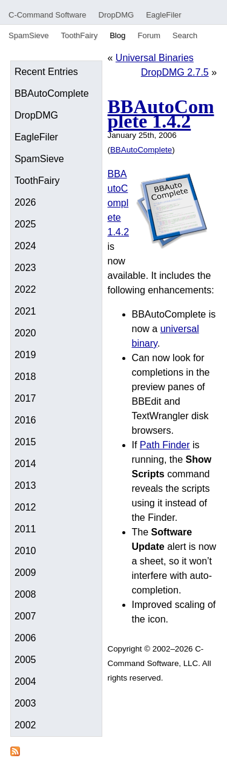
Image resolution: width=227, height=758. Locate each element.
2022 (25, 289)
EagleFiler (164, 14)
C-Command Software (47, 14)
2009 (25, 572)
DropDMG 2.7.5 (175, 72)
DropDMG (116, 14)
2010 (25, 551)
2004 (25, 681)
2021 (25, 311)
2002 (25, 725)
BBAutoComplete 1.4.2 (161, 114)
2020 (25, 333)
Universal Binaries (155, 58)
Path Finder (165, 445)
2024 (25, 246)
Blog (117, 35)
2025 (25, 224)
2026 (25, 202)
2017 (25, 398)
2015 (25, 442)
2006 (25, 638)
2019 (25, 355)
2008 (25, 594)
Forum (148, 35)
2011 (25, 529)
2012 (25, 507)
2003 (25, 703)
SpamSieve (28, 35)
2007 (25, 616)
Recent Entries (46, 72)
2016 (25, 420)
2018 (25, 376)
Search (185, 35)
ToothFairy (79, 35)
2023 (25, 268)
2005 (25, 660)
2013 (25, 485)
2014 (25, 464)
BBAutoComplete (52, 93)
